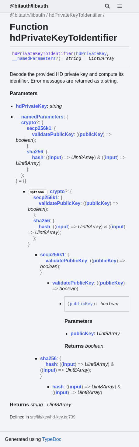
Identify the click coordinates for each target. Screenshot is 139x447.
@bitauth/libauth (29, 6)
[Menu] (123, 6)
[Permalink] (119, 59)
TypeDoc (51, 439)
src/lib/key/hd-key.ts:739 (52, 417)
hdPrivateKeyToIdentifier (75, 15)
